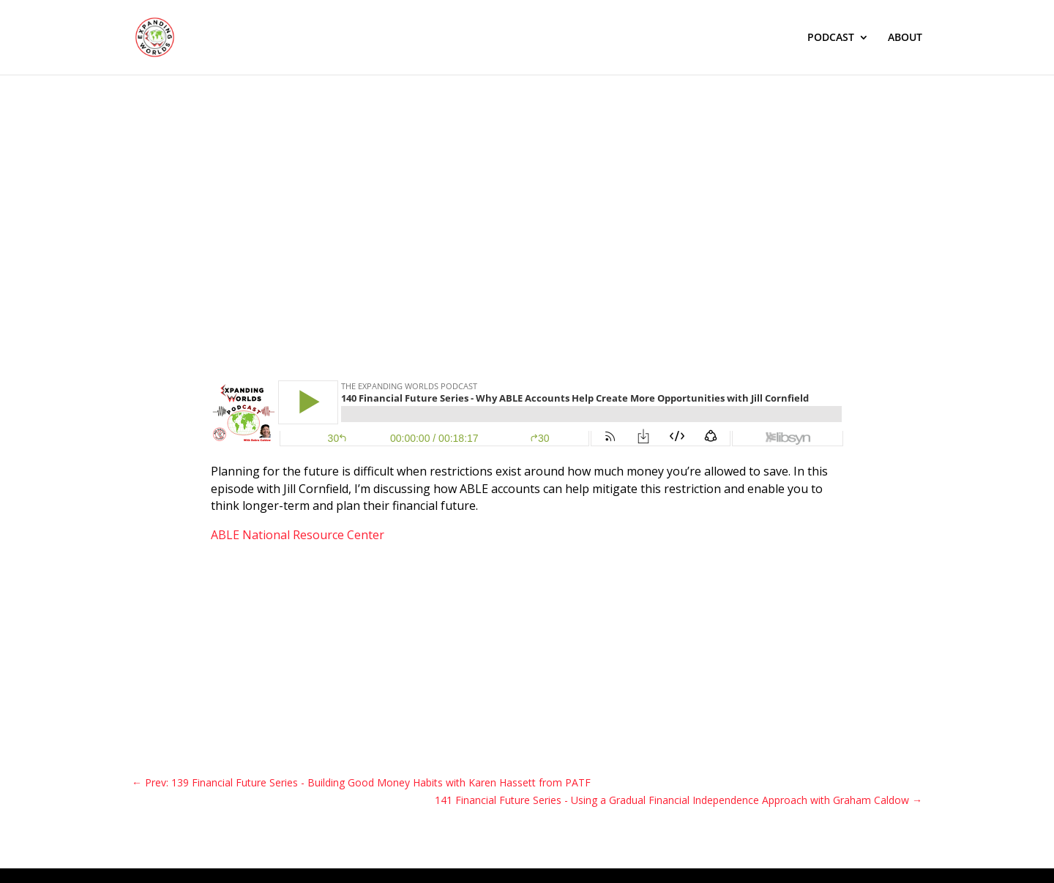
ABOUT (905, 38)
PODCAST (830, 38)
